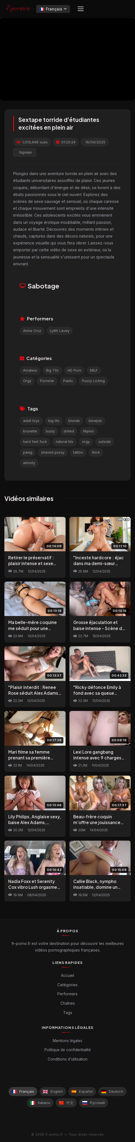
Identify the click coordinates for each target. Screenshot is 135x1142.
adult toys (31, 421)
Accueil (67, 975)
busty (50, 431)
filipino (88, 431)
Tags (67, 1012)
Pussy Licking (93, 381)
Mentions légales (67, 1041)
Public (68, 381)
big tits (54, 421)
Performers (67, 993)
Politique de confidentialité (67, 1050)
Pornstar (47, 381)
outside (105, 442)
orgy (86, 442)
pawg (27, 452)
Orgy (27, 381)
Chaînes (67, 1003)
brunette (30, 431)
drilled (69, 431)
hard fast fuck (35, 442)
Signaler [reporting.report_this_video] (25, 152)
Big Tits (52, 370)
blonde (74, 421)
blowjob (95, 421)
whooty (29, 463)
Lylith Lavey (59, 331)
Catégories (67, 984)
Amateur (30, 370)
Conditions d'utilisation (68, 1059)
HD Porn (74, 370)
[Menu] (81, 9)
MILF (94, 370)
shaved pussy (52, 452)
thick (96, 452)
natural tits (64, 442)
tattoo (78, 452)
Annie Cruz (32, 331)
